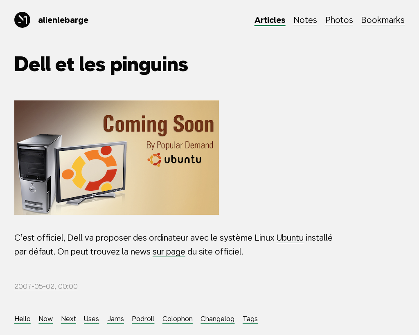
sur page (169, 251)
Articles (270, 20)
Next (68, 319)
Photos (339, 20)
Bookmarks (383, 20)
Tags (250, 319)
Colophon (177, 319)
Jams (115, 319)
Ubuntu (290, 237)
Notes (305, 20)
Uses (91, 319)
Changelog (217, 319)
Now (45, 319)
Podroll (143, 319)
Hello (22, 319)
